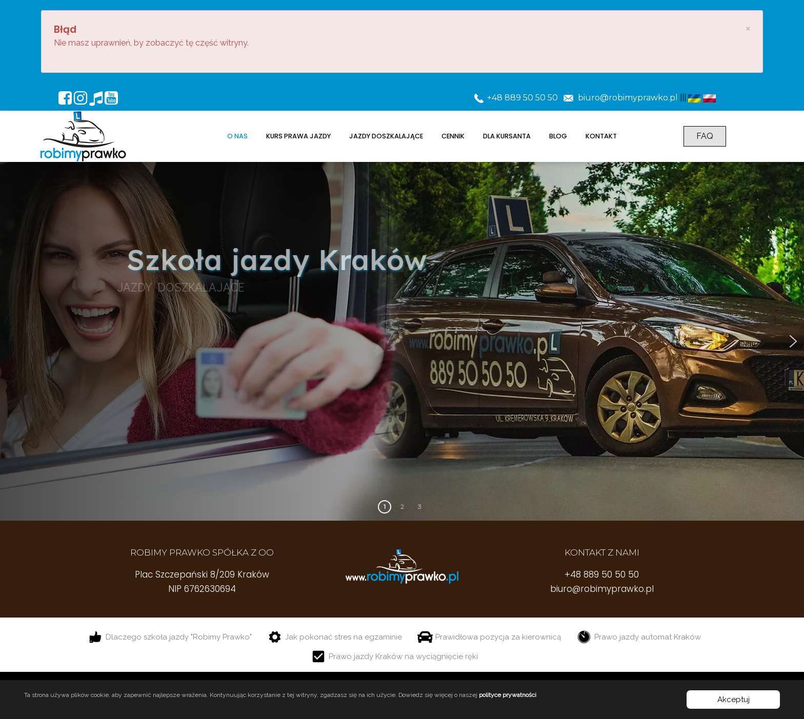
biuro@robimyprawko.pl (602, 589)
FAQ (704, 136)
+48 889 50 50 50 (602, 574)
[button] (793, 341)
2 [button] (402, 506)
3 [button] (419, 506)
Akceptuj (733, 699)
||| (683, 97)
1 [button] (385, 506)
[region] (402, 341)
